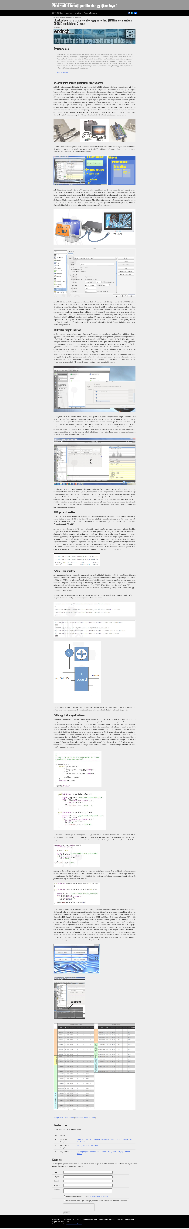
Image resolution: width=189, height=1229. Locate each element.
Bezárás (78, 13)
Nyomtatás (69, 13)
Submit (66, 1213)
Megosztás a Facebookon (64, 1117)
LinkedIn (78, 1224)
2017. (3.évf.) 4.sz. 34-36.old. (87, 1145)
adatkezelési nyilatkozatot (98, 1197)
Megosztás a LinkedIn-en (85, 1117)
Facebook (70, 1224)
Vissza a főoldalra (90, 13)
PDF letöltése (57, 13)
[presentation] (78, 1208)
